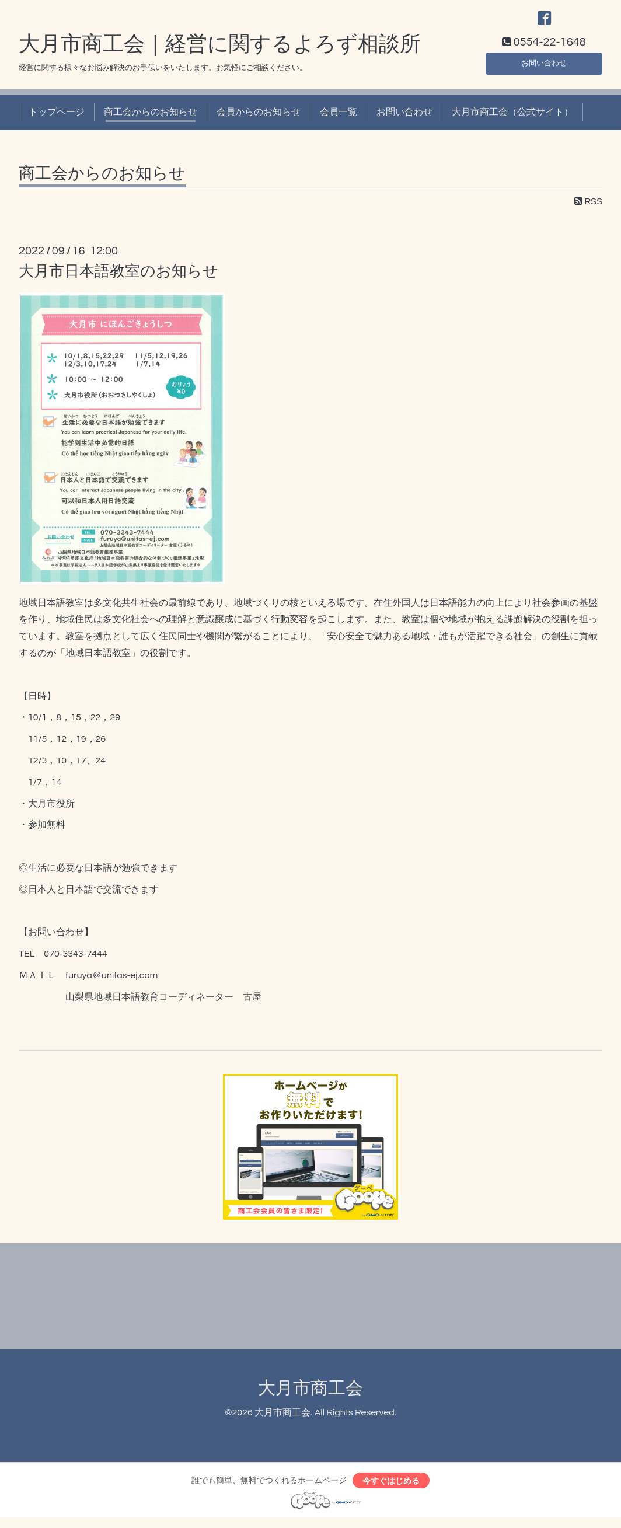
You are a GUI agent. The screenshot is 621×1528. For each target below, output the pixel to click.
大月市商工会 (310, 1395)
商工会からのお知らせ (150, 119)
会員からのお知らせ (259, 119)
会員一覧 (338, 119)
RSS (588, 207)
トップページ (57, 119)
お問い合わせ (544, 67)
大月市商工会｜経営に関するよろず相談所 (220, 51)
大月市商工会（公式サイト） (512, 119)
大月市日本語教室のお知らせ (118, 277)
